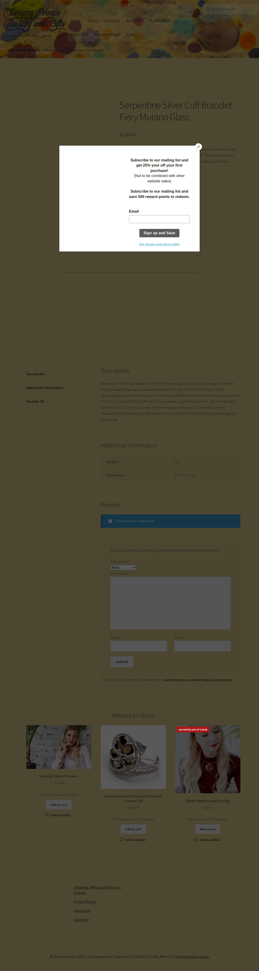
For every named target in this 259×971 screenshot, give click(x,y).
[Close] (198, 146)
